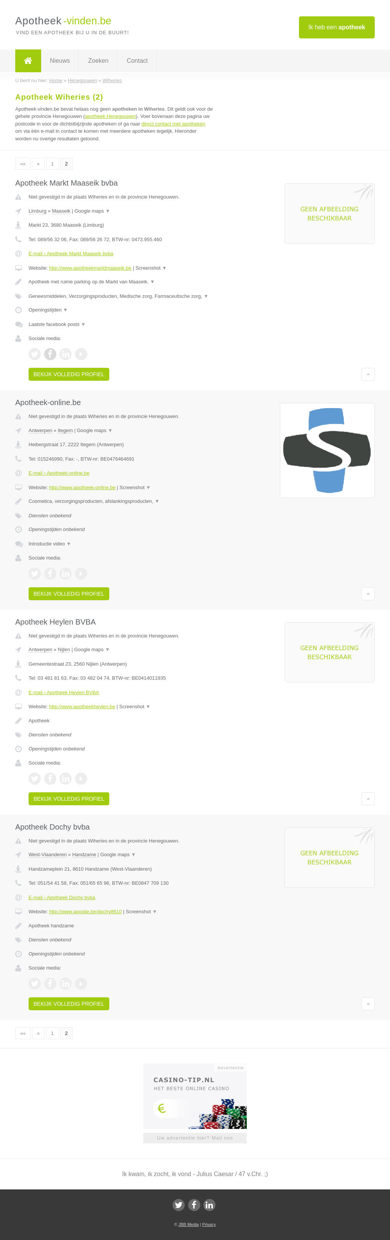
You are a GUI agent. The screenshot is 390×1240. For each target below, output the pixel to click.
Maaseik (61, 211)
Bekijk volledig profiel (69, 374)
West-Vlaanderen (48, 854)
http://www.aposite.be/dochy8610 (85, 911)
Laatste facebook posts (57, 324)
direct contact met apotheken (173, 124)
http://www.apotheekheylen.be (82, 706)
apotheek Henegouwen (110, 116)
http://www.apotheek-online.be (82, 487)
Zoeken (98, 60)
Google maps (92, 211)
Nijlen (64, 649)
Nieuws (60, 60)
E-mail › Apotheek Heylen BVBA (64, 692)
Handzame (84, 854)
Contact (137, 60)
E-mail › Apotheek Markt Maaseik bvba (71, 253)
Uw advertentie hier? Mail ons (195, 1138)
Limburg (37, 211)
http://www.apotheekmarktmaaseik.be (90, 268)
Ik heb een (336, 27)
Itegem (65, 430)
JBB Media (188, 1224)
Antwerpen (40, 430)
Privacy (209, 1224)
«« (23, 164)
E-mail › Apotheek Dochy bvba (62, 897)
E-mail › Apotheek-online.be (59, 473)
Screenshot (151, 268)
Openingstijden (48, 310)
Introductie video (50, 544)
